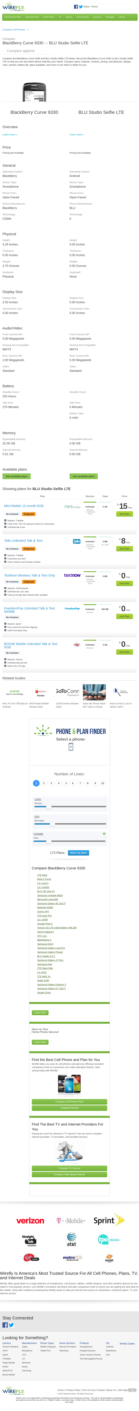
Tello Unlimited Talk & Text (23, 540)
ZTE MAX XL (44, 976)
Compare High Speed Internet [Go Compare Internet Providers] (69, 1174)
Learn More (40, 1012)
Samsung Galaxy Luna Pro (51, 948)
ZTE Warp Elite (45, 968)
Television (64, 1350)
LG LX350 (42, 919)
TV (60, 17)
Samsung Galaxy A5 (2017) (51, 903)
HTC (24, 1355)
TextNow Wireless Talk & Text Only (29, 575)
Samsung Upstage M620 (50, 895)
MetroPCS (7, 1370)
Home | (61, 1390)
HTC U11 (42, 936)
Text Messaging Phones (91, 1358)
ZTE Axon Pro (44, 915)
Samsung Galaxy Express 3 (51, 984)
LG (23, 1358)
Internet (69, 17)
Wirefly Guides (127, 1343)
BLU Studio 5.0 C (46, 956)
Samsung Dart (44, 964)
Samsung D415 (45, 944)
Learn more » (9, 134)
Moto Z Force (44, 879)
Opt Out (132, 1390)
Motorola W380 (45, 907)
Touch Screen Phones (90, 1355)
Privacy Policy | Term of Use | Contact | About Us (91, 1390)
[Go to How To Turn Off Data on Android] (14, 692)
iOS (108, 1355)
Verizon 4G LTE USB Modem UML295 (57, 927)
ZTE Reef (42, 875)
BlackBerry (27, 1350)
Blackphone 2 (44, 940)
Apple (25, 1346)
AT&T (5, 1350)
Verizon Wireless (10, 1346)
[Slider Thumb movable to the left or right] (48, 807)
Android (109, 1346)
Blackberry (111, 1350)
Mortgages (110, 17)
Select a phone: (70, 739)
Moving (122, 17)
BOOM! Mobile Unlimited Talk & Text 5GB (30, 645)
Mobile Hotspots (48, 1346)
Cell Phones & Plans (12, 17)
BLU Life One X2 (46, 891)
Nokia (25, 1366)
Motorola (26, 1362)
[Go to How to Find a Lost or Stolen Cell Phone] (121, 692)
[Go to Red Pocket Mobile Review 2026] (40, 692)
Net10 (5, 1366)
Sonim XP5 (43, 911)
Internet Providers (67, 1346)
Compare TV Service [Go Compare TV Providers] (69, 1168)
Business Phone (32, 17)
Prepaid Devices (87, 1350)
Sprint (5, 1355)
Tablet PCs (45, 1350)
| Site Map (122, 1390)
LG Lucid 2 (43, 883)
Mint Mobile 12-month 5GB (24, 506)
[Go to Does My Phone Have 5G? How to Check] (94, 692)
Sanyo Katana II (45, 932)
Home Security (82, 17)
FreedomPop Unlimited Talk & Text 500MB (29, 610)
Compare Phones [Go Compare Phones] (69, 1108)
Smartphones (86, 1346)
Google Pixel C (45, 923)
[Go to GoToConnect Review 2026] (67, 692)
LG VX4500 (43, 887)
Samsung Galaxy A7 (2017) (51, 988)
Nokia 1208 (43, 980)
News (86, 6)
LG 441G (42, 972)
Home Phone (49, 17)
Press (94, 6)
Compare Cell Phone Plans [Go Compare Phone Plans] (69, 1101)
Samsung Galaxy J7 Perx (50, 960)
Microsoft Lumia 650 (47, 899)
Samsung (26, 1370)
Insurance (97, 17)
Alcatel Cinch (44, 992)
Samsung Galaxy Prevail (50, 952)
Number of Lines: (69, 774)
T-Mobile (6, 1358)
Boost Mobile (8, 1374)
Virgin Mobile (8, 1362)
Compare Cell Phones (13, 29)
